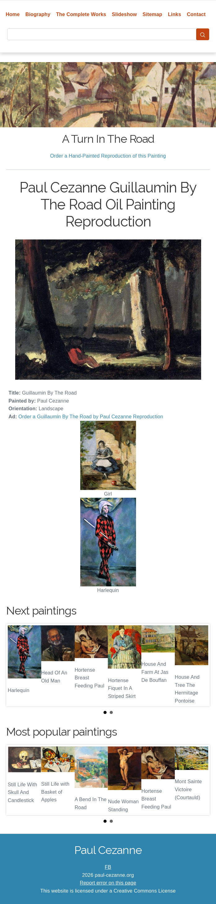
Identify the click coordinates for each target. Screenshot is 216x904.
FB (108, 867)
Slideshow (124, 14)
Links (174, 14)
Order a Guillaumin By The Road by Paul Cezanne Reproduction (90, 416)
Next (200, 665)
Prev (16, 665)
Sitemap (152, 14)
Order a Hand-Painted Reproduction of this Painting (108, 155)
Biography (38, 14)
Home (13, 14)
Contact (196, 14)
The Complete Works (81, 14)
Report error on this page (108, 882)
